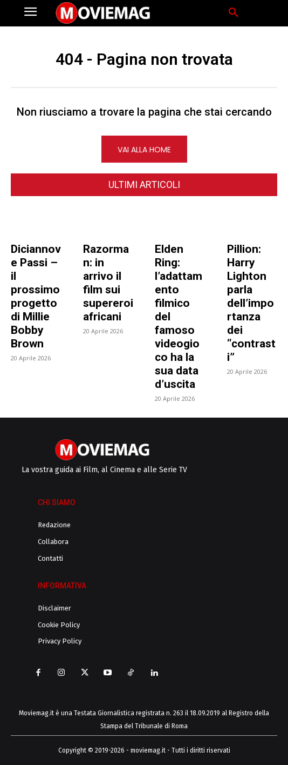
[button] (233, 13)
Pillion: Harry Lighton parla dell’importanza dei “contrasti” (251, 303)
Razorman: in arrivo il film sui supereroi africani (108, 283)
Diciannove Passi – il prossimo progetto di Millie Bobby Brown (36, 296)
